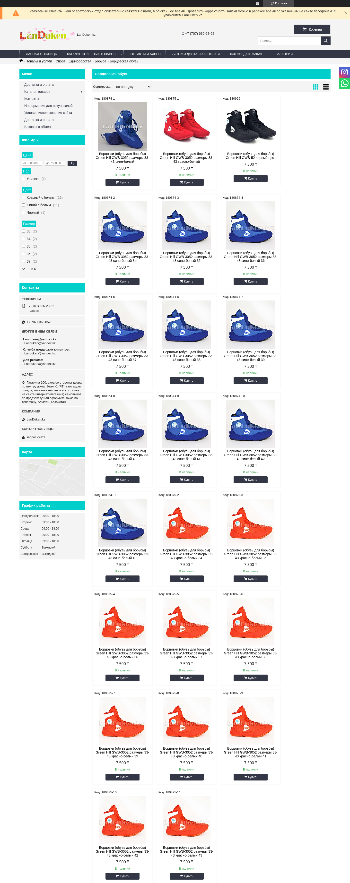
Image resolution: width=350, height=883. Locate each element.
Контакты (31, 99)
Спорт (60, 61)
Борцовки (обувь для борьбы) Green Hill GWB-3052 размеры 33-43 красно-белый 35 (241, 455)
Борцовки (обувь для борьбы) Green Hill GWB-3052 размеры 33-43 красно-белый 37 (120, 554)
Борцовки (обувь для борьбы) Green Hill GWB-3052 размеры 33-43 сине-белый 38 (302, 257)
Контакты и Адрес (144, 54)
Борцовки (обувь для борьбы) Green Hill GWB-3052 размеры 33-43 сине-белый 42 (302, 356)
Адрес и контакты (114, 778)
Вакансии (284, 54)
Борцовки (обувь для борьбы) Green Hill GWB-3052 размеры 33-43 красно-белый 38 (181, 554)
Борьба (100, 61)
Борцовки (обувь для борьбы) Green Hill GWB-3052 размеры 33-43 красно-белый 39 (241, 554)
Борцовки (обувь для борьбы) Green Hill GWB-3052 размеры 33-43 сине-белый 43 (120, 455)
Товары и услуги (39, 61)
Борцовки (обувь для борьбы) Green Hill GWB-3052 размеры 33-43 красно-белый (181, 157)
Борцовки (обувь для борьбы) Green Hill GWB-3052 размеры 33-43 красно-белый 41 (120, 653)
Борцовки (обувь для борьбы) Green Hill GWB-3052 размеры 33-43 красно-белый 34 (181, 455)
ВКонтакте (29, 778)
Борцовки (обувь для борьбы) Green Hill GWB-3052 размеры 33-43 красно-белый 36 (302, 455)
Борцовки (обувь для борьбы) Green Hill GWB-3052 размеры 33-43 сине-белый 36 (181, 257)
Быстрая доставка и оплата (121, 784)
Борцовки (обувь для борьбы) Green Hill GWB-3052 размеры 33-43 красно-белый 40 (302, 554)
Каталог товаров (37, 92)
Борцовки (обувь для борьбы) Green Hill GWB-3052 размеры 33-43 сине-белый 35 (120, 257)
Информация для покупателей (48, 106)
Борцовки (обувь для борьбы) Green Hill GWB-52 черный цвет (242, 156)
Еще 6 (31, 269)
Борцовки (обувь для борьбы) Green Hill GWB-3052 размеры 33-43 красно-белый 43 (241, 653)
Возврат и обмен (37, 127)
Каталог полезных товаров (91, 54)
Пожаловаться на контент (184, 878)
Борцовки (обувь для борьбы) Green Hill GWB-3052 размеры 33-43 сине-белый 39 (120, 356)
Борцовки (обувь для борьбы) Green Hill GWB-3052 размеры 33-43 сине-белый (120, 157)
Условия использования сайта (48, 113)
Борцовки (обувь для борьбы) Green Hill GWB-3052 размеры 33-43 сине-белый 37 (241, 257)
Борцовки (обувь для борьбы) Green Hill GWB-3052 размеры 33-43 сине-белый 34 (302, 157)
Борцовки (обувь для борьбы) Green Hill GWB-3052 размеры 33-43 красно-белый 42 (181, 653)
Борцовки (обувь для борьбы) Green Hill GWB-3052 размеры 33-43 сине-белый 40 (181, 356)
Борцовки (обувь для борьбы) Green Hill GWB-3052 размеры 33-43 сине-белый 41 (241, 356)
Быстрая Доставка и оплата (195, 54)
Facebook (29, 784)
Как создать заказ (246, 54)
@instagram (30, 790)
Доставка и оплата (39, 84)
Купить (122, 182)
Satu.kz (196, 874)
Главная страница (41, 54)
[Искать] (326, 40)
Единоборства (80, 61)
